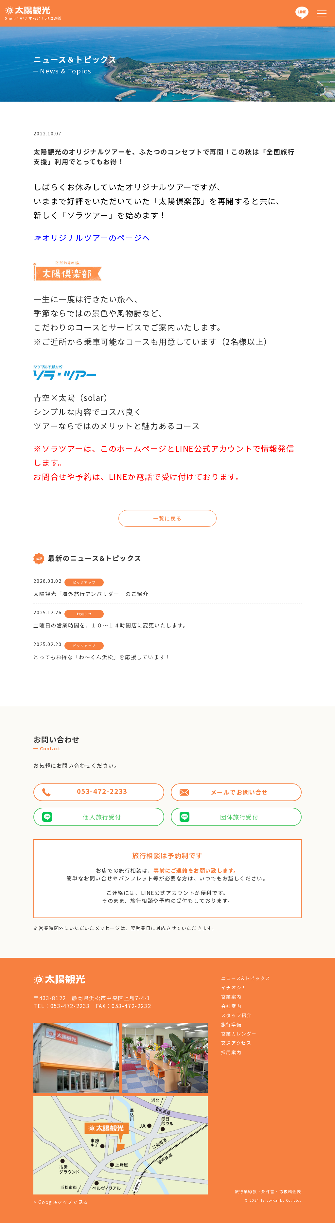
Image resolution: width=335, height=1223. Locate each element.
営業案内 (231, 996)
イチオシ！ (234, 987)
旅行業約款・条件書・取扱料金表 (268, 1191)
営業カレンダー (239, 1033)
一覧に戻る (167, 518)
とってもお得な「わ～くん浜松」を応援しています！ (102, 657)
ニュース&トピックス (246, 978)
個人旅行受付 (81, 817)
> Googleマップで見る (60, 1202)
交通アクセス (236, 1042)
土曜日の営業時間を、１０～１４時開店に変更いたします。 (110, 625)
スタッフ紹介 (236, 1015)
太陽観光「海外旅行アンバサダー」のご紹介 (90, 594)
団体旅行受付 (219, 817)
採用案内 (231, 1052)
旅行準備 (231, 1024)
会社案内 (231, 1006)
